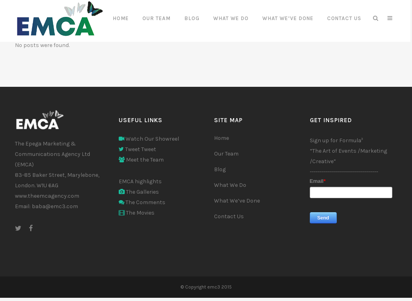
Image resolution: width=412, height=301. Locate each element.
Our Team (226, 153)
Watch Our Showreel (149, 138)
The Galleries (139, 191)
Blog (220, 169)
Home (221, 138)
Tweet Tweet (137, 149)
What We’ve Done (237, 200)
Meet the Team (141, 159)
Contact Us (229, 216)
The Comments (142, 202)
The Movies (136, 212)
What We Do (230, 185)
